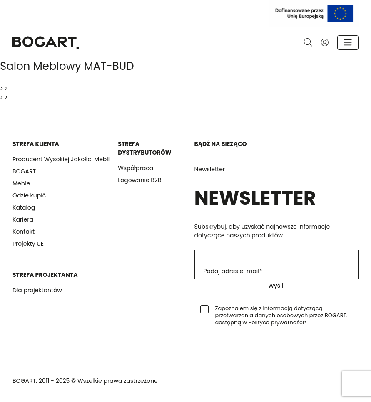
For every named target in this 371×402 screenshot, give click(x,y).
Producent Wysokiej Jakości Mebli (61, 159)
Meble (21, 183)
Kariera (22, 219)
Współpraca (135, 168)
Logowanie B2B (139, 180)
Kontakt (23, 231)
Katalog (23, 207)
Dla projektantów (37, 290)
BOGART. (24, 171)
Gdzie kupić (29, 195)
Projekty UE (28, 243)
